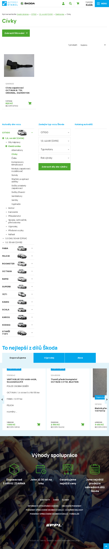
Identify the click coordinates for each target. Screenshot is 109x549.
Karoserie (13, 211)
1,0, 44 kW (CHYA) (46, 14)
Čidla (13, 158)
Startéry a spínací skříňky (20, 180)
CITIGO (33, 14)
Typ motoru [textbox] (47, 149)
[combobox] (54, 132)
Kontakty (45, 500)
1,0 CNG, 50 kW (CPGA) (16, 238)
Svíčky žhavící (18, 192)
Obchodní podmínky (71, 506)
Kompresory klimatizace (17, 163)
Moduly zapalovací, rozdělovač (21, 170)
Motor (11, 207)
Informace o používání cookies (43, 506)
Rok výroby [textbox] (46, 157)
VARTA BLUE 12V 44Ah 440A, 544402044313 (22, 380)
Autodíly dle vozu (11, 124)
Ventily (14, 200)
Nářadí (11, 234)
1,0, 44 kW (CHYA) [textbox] (50, 140)
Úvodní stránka (23, 14)
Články (65, 500)
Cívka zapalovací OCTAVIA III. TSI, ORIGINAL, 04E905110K (18, 90)
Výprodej (12, 226)
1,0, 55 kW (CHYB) (13, 242)
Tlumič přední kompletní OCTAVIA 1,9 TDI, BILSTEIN (64, 380)
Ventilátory (16, 196)
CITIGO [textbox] (44, 132)
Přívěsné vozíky (16, 230)
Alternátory (17, 150)
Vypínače (16, 204)
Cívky (14, 154)
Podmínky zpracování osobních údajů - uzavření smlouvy (54, 510)
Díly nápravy (14, 142)
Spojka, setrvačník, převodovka (17, 221)
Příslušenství (14, 215)
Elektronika (59, 14)
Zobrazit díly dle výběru (54, 166)
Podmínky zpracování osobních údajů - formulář (54, 514)
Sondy (14, 175)
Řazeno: (94, 45)
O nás (56, 500)
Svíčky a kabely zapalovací (18, 187)
